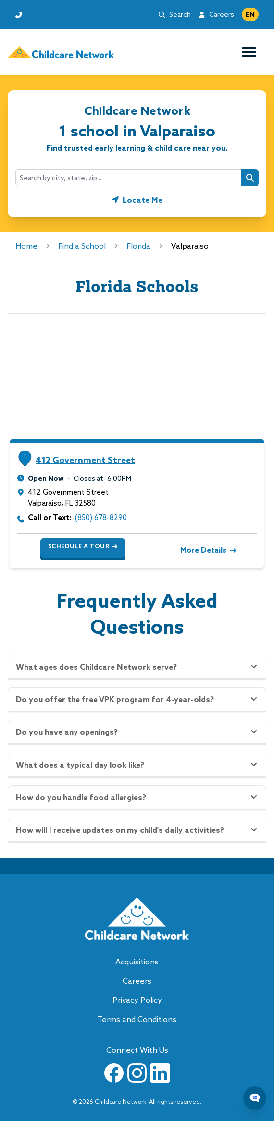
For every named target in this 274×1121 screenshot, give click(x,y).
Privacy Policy (137, 1000)
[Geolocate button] (137, 200)
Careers (221, 14)
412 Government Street (85, 459)
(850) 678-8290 (101, 517)
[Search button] (250, 177)
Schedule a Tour (82, 546)
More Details (207, 550)
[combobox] (128, 177)
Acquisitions (137, 961)
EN (250, 14)
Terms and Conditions (137, 1019)
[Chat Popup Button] (254, 1097)
